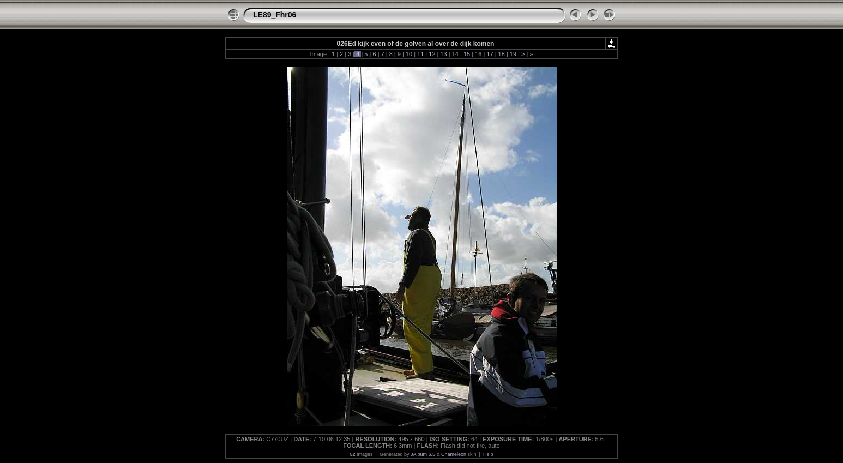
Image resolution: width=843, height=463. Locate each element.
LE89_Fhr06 (274, 14)
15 (467, 54)
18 (502, 54)
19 (513, 54)
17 (490, 54)
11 (420, 54)
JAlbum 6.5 (423, 454)
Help (488, 454)
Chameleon (453, 454)
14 (455, 54)
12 (432, 54)
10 (409, 54)
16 (478, 54)
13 (443, 54)
